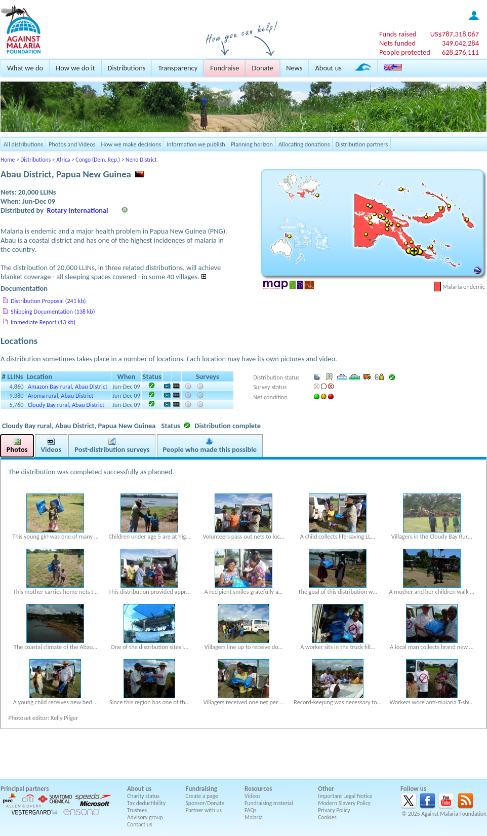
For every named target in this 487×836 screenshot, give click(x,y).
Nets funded (397, 43)
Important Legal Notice (345, 796)
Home (8, 159)
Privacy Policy (334, 810)
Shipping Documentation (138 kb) (53, 311)
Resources (258, 788)
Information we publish (196, 144)
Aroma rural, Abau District (61, 395)
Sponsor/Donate (205, 803)
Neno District (141, 159)
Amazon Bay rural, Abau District (67, 386)
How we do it (75, 67)
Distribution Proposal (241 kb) (48, 301)
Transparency (177, 67)
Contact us (139, 824)
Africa (63, 159)
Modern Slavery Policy (344, 803)
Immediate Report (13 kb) (43, 322)
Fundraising (201, 788)
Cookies (327, 817)
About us (328, 67)
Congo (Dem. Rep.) (97, 159)
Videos (253, 796)
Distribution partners (361, 144)
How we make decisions (131, 144)
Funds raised (398, 34)
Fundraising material (269, 803)
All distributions (23, 144)
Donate (262, 67)
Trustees (137, 810)
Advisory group (145, 817)
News (294, 67)
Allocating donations (304, 144)
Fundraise (224, 67)
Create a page (202, 796)
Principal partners (25, 788)
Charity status (143, 796)
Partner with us (204, 810)
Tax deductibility (146, 803)
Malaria (254, 817)
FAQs (251, 810)
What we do (25, 67)
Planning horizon (252, 144)
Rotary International (77, 210)
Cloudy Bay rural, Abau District (66, 404)
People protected (404, 52)
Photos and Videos (72, 144)
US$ (454, 34)
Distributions (127, 67)
